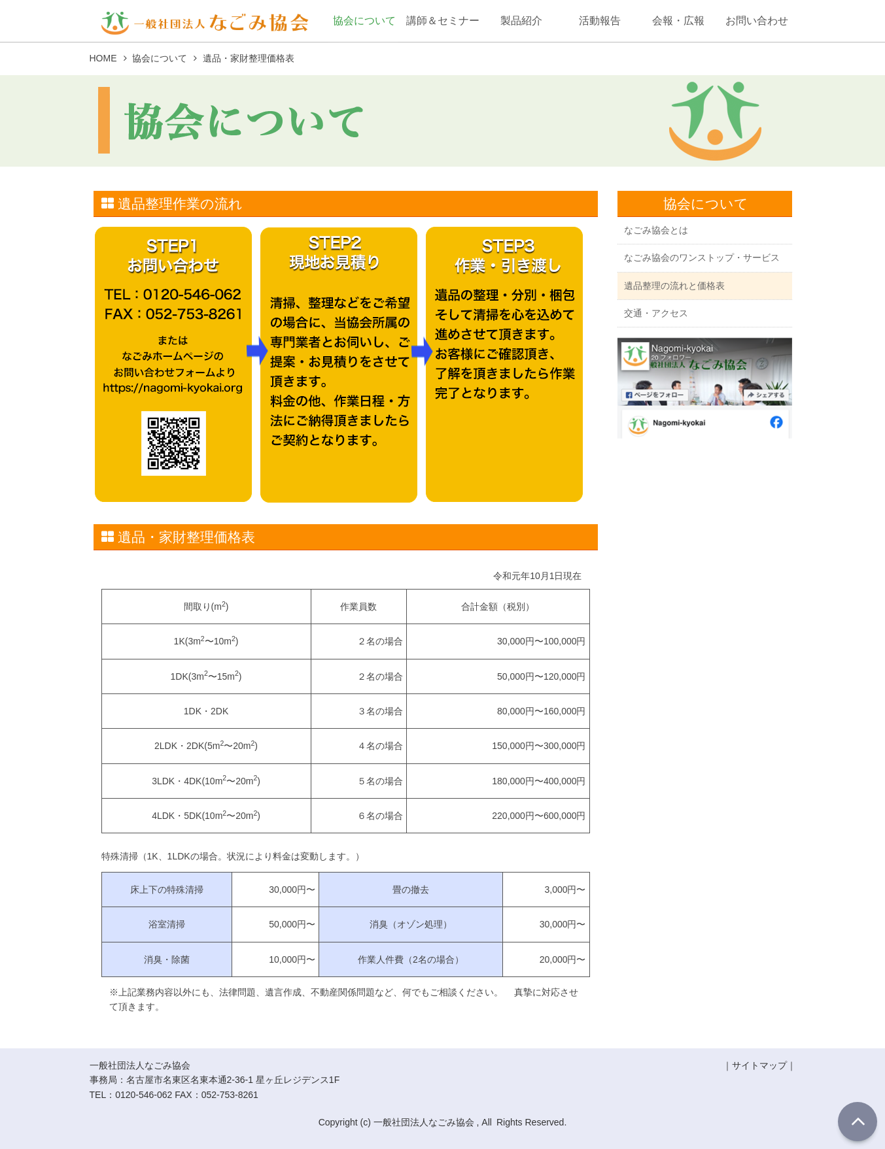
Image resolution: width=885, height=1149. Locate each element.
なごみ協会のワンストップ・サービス (702, 259)
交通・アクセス (656, 315)
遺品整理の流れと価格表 (674, 287)
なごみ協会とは (656, 230)
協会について (364, 20)
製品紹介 (521, 20)
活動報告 (600, 20)
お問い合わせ (756, 20)
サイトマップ (759, 1065)
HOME (103, 58)
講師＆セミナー (442, 20)
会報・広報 (678, 20)
